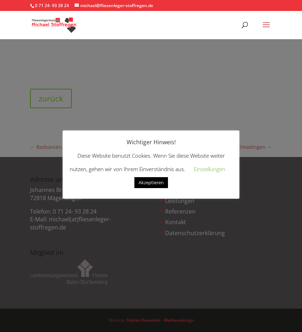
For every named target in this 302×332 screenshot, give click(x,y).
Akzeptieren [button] (151, 182)
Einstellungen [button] (209, 169)
